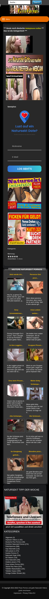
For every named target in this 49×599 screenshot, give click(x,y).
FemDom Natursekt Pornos (14, 544)
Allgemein (8, 537)
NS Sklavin (9, 558)
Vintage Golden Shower (13, 573)
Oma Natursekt (10, 560)
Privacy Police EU (29, 593)
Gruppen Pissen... (35, 345)
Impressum (17, 593)
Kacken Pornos (10, 553)
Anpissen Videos (11, 540)
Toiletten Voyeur (11, 571)
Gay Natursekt (10, 549)
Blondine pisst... (35, 451)
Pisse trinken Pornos (12, 564)
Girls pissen (9, 551)
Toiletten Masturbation (13, 569)
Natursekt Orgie (10, 555)
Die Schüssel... (35, 416)
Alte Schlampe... (16, 416)
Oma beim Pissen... (16, 381)
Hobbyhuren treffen (33, 28)
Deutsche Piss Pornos (13, 542)
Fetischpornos (10, 546)
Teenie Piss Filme (11, 567)
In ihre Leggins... (16, 345)
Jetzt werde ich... (16, 274)
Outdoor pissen (10, 562)
